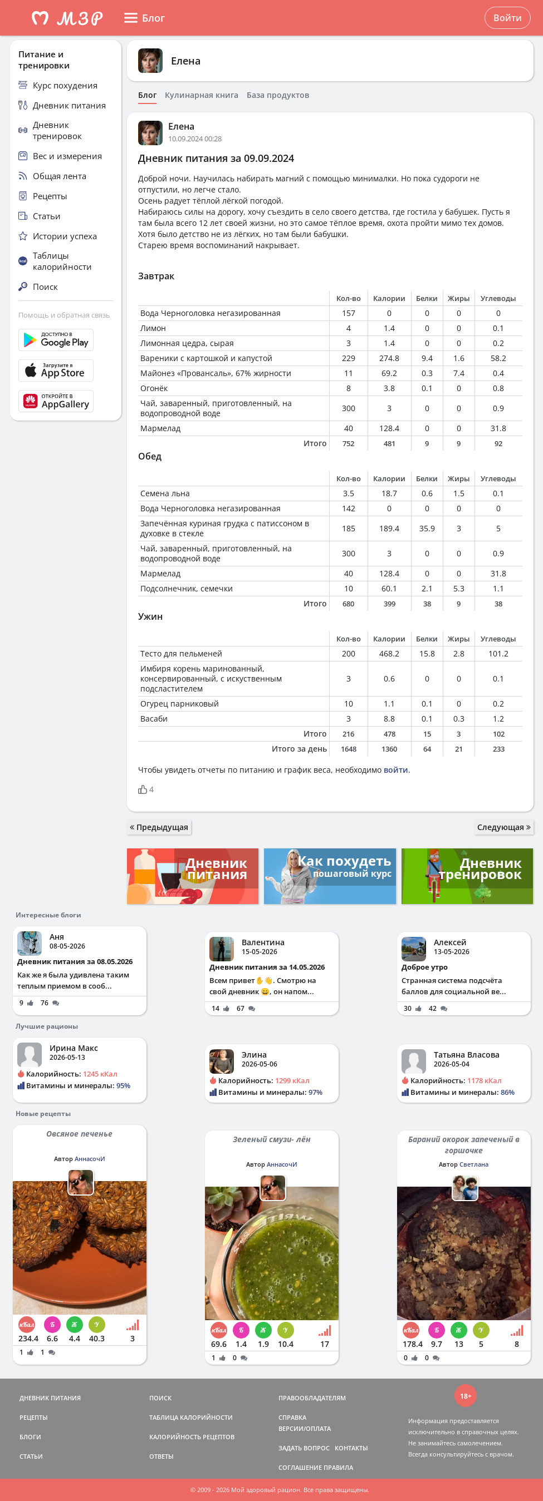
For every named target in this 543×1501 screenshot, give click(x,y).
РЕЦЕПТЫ (33, 1417)
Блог (147, 95)
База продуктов (278, 95)
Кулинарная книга (201, 95)
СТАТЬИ (31, 1456)
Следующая (504, 827)
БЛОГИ (30, 1437)
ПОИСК (160, 1398)
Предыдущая (159, 827)
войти (396, 769)
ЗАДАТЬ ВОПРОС (304, 1448)
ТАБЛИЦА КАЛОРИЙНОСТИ (191, 1417)
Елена (185, 60)
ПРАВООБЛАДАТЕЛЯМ (312, 1398)
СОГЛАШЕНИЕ (300, 1467)
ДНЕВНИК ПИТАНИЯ (50, 1398)
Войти (507, 18)
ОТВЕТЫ (161, 1456)
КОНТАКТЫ (351, 1448)
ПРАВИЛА (338, 1467)
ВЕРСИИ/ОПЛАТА (304, 1428)
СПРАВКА (292, 1417)
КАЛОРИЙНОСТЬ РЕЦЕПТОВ (191, 1437)
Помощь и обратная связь (64, 315)
